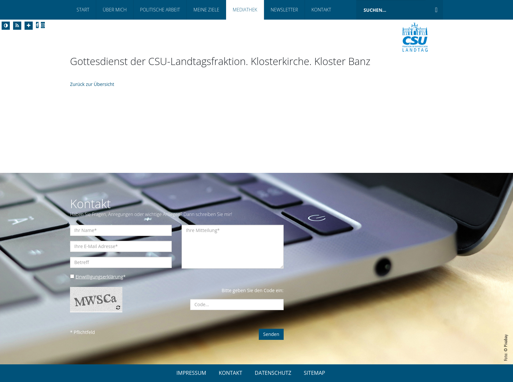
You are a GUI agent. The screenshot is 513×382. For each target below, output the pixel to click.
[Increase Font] (29, 26)
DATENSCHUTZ (273, 372)
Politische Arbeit (160, 10)
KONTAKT (230, 372)
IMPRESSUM (191, 372)
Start (83, 10)
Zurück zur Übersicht (92, 84)
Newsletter (284, 10)
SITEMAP (314, 372)
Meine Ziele (206, 10)
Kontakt (321, 10)
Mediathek (245, 10)
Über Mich (115, 10)
